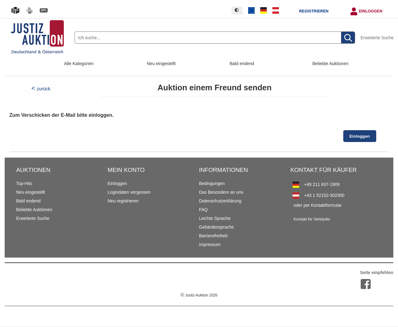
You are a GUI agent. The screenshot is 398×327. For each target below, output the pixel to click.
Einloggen (370, 11)
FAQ (203, 209)
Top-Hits (24, 183)
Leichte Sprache (214, 218)
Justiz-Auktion (199, 295)
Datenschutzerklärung (220, 200)
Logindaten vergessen (129, 192)
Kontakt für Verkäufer (312, 219)
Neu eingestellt (161, 63)
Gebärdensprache (216, 227)
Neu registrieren (123, 200)
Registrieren (313, 11)
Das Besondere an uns (221, 192)
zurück (43, 88)
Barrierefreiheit (213, 235)
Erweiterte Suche (377, 37)
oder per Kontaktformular (318, 205)
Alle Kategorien (79, 63)
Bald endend (242, 63)
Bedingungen (212, 183)
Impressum (209, 244)
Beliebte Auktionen (330, 63)
